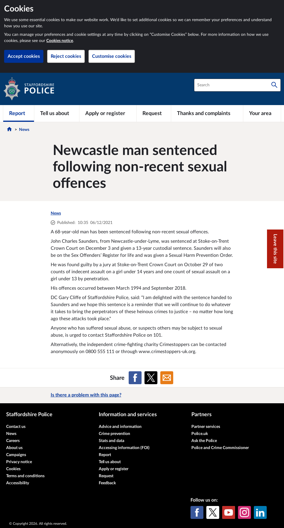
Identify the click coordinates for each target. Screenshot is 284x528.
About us (14, 448)
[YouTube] (228, 512)
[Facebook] (197, 512)
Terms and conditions (25, 476)
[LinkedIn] (260, 512)
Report (105, 455)
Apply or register (113, 469)
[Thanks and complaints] (207, 113)
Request (106, 476)
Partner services (205, 427)
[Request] (154, 113)
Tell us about (110, 462)
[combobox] (237, 85)
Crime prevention (114, 434)
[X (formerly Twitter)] (212, 512)
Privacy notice (19, 462)
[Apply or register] (107, 113)
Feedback (107, 483)
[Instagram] (244, 512)
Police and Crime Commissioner (220, 448)
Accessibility (17, 483)
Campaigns (16, 455)
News (24, 130)
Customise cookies (111, 56)
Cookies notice (59, 41)
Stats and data (111, 441)
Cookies (13, 469)
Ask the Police (204, 441)
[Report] (18, 113)
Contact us (15, 427)
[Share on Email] (166, 377)
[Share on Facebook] (135, 377)
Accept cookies (24, 56)
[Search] (274, 85)
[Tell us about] (56, 113)
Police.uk (199, 434)
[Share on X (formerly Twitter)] (150, 377)
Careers (13, 441)
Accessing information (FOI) (124, 448)
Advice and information (120, 427)
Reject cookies (66, 56)
